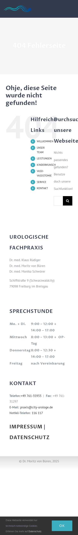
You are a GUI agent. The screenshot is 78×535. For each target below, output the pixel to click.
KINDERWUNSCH (46, 165)
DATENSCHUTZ (29, 437)
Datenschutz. (35, 531)
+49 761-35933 (31, 396)
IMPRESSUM (25, 426)
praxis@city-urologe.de (36, 407)
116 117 (37, 413)
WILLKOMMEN (45, 141)
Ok (62, 525)
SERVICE (41, 182)
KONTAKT (42, 188)
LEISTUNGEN (44, 158)
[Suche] (67, 201)
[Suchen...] (58, 201)
